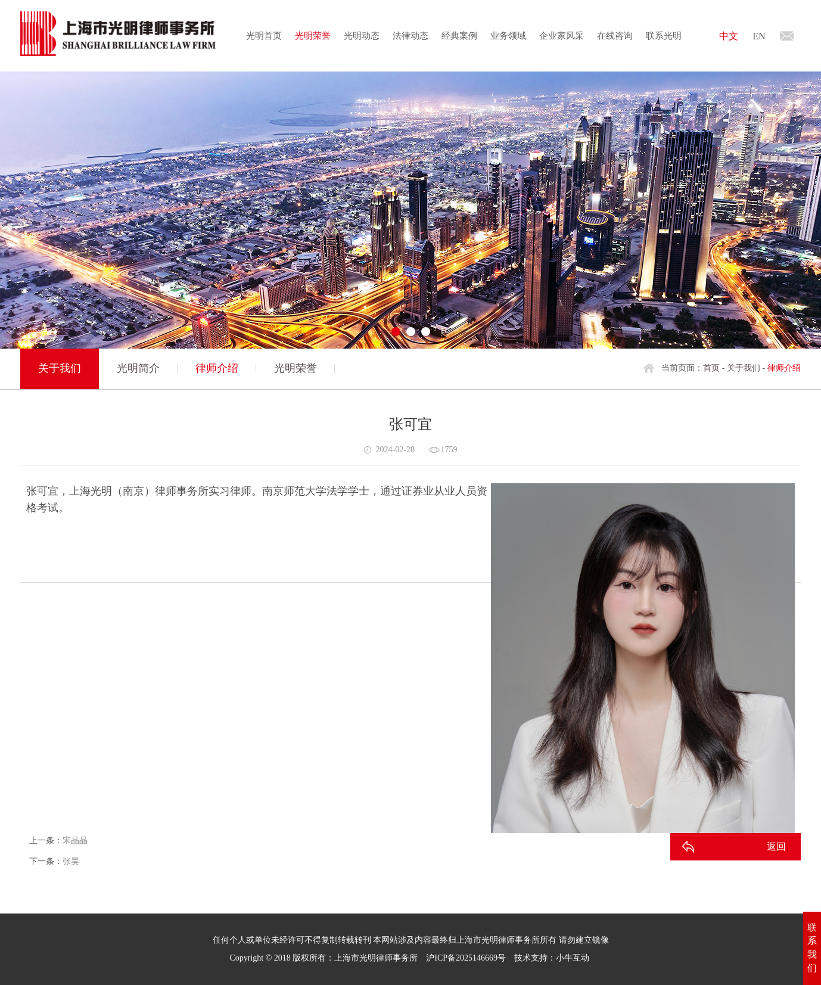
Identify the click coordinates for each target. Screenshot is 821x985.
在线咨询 (615, 36)
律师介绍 (216, 368)
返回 (776, 846)
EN (758, 36)
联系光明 (664, 36)
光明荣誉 (313, 36)
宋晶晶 (75, 840)
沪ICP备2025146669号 (466, 957)
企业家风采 (561, 36)
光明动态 (362, 36)
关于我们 (743, 367)
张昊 (71, 861)
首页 (711, 367)
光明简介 (138, 368)
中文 (728, 36)
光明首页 (264, 36)
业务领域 (508, 36)
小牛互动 (572, 957)
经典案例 (459, 36)
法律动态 (410, 36)
